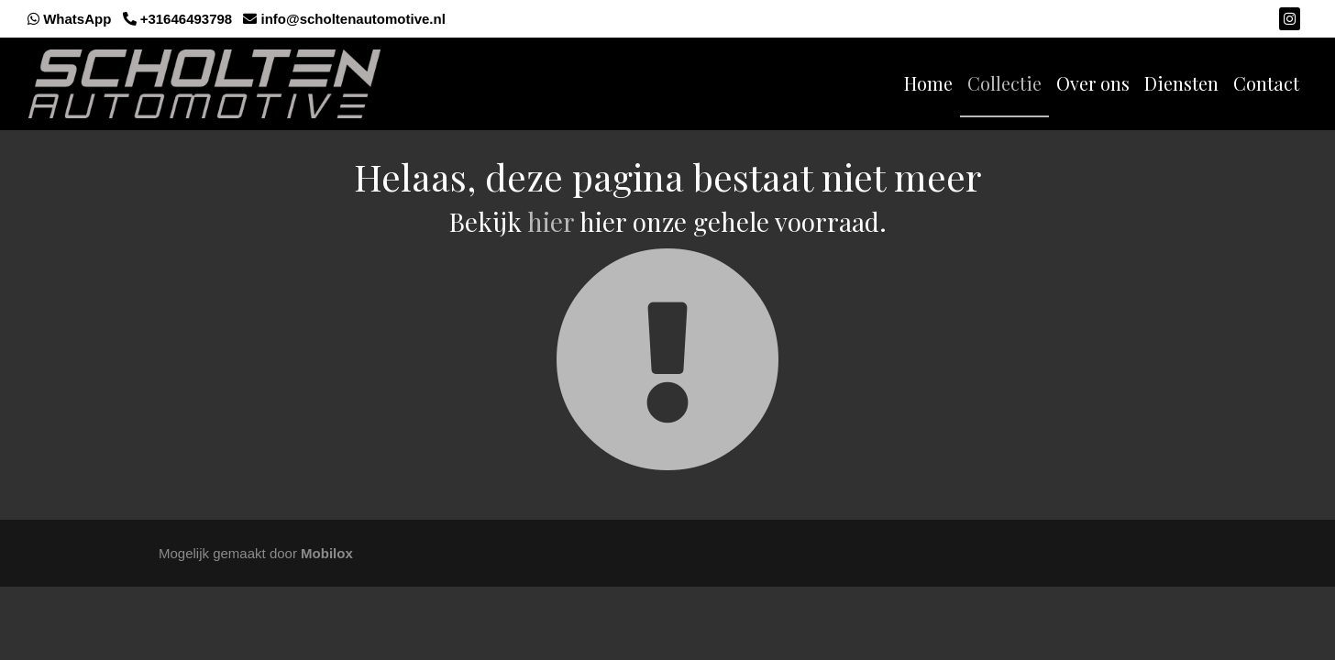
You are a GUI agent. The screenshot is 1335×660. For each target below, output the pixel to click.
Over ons (1093, 83)
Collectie (1004, 83)
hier (550, 221)
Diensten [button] (1181, 83)
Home (928, 83)
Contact (1266, 83)
